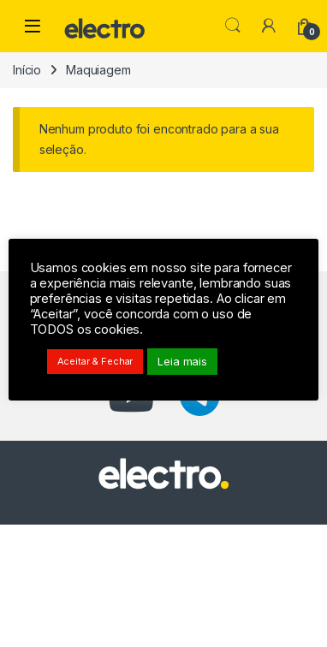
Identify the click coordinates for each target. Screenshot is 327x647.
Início (27, 69)
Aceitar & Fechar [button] (95, 361)
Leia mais (183, 361)
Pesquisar (232, 25)
